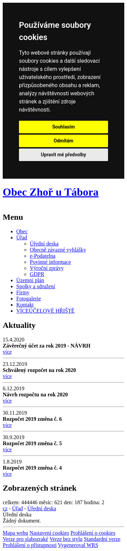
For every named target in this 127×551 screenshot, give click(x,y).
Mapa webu (15, 533)
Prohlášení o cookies (92, 533)
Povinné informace (50, 262)
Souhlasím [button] (63, 127)
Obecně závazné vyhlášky (58, 250)
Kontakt (25, 305)
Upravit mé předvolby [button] (63, 154)
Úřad (21, 237)
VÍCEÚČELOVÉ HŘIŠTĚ (45, 311)
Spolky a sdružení (35, 286)
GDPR (37, 274)
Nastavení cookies (49, 533)
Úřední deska (44, 244)
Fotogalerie (28, 298)
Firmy (22, 292)
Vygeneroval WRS (78, 545)
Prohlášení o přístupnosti (30, 545)
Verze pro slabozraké (25, 539)
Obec (22, 231)
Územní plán (30, 280)
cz (5, 508)
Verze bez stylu (66, 539)
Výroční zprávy (47, 268)
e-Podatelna (43, 256)
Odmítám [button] (63, 140)
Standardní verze (102, 539)
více (7, 352)
